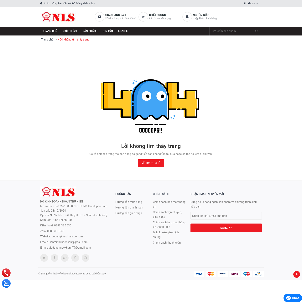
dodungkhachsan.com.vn (67, 236)
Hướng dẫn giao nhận (128, 213)
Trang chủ (50, 31)
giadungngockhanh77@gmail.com (70, 247)
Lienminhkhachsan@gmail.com (68, 242)
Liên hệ (123, 31)
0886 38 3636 (62, 225)
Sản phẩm (90, 31)
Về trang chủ (151, 163)
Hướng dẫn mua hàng (128, 201)
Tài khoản (249, 3)
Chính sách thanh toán (167, 242)
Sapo (103, 273)
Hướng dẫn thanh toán (129, 207)
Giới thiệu (70, 31)
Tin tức (108, 31)
